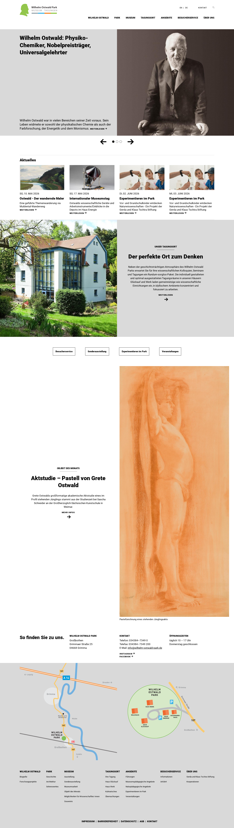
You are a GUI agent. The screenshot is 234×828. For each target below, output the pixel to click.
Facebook (125, 656)
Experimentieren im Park (134, 351)
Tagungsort (148, 17)
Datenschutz (129, 821)
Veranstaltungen (170, 351)
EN (181, 8)
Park (117, 17)
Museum (130, 17)
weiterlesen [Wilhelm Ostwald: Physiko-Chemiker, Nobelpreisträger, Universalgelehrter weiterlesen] (97, 129)
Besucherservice (188, 17)
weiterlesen (27, 210)
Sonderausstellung (97, 351)
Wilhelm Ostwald (98, 17)
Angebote (166, 17)
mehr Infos (68, 512)
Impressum (88, 821)
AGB (142, 821)
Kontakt (202, 8)
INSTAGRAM (126, 654)
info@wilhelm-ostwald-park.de (145, 647)
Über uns (209, 17)
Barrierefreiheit (108, 821)
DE (186, 8)
